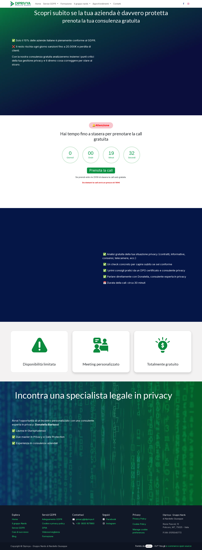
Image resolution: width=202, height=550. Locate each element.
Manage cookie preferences (140, 531)
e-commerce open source (178, 546)
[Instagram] (188, 4)
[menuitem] (38, 4)
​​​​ (101, 125)
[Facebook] (183, 4)
